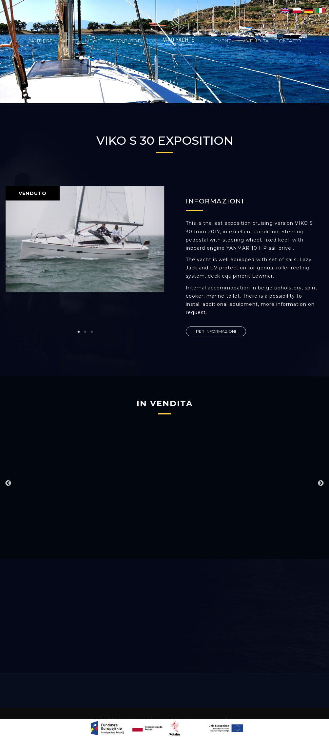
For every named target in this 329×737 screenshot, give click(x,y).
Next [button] (321, 483)
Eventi (223, 41)
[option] (85, 239)
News (93, 41)
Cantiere (40, 41)
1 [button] (78, 332)
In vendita (254, 41)
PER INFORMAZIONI (216, 331)
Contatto (288, 41)
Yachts (69, 41)
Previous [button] (8, 483)
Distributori (125, 41)
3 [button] (91, 332)
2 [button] (85, 332)
